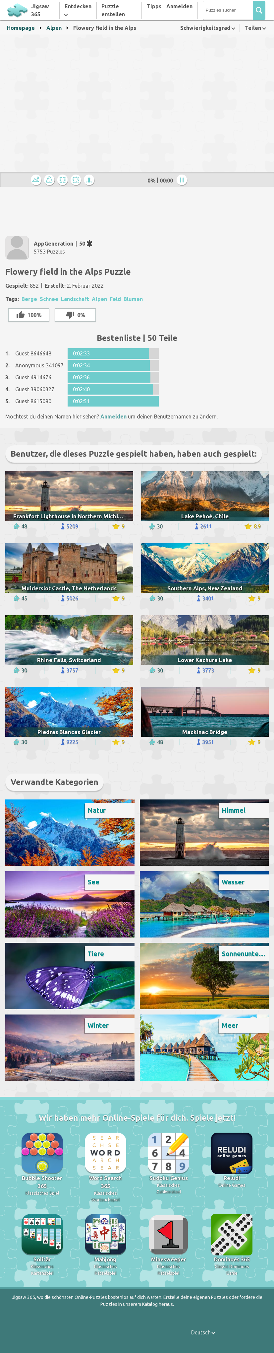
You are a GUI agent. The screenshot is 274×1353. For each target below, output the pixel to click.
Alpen (54, 28)
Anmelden (179, 6)
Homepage (21, 28)
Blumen (133, 299)
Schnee (49, 299)
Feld (115, 299)
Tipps (154, 6)
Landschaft (75, 299)
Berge (29, 299)
